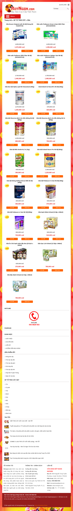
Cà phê (7, 387)
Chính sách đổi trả (30, 476)
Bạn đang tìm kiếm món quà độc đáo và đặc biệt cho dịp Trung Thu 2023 (30, 453)
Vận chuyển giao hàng (31, 473)
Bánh (7, 394)
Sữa (6, 403)
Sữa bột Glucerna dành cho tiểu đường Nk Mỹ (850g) (19, 119)
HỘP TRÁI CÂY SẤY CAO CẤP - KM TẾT (21, 421)
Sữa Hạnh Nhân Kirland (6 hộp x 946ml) (50, 212)
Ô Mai (7, 407)
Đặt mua (27, 51)
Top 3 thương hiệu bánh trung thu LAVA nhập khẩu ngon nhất (26, 458)
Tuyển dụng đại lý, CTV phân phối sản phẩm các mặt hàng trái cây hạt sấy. (30, 426)
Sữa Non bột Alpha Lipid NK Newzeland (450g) (19, 87)
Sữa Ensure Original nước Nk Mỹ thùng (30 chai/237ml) (19, 25)
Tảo (6, 390)
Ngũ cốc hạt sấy (10, 376)
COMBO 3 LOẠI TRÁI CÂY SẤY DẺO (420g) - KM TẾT (25, 441)
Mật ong (7, 410)
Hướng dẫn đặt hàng (31, 471)
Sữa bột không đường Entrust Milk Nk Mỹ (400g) (20, 181)
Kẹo (6, 397)
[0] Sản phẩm (63, 4)
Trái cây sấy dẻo (10, 360)
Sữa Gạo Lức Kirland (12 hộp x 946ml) (50, 243)
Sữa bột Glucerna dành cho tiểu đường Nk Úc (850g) (50, 119)
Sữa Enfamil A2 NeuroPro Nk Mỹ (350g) (50, 87)
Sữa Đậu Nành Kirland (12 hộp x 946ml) (19, 275)
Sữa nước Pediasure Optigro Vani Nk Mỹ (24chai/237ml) (50, 56)
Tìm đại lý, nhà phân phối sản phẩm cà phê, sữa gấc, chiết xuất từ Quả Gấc (31, 431)
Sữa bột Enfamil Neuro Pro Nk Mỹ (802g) (49, 149)
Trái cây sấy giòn (10, 363)
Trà (6, 384)
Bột (6, 400)
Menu (12, 16)
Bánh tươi (8, 413)
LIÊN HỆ (7, 345)
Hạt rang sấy (9, 366)
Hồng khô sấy (9, 356)
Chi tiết (12, 51)
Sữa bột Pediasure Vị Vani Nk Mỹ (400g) (50, 181)
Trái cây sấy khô (10, 369)
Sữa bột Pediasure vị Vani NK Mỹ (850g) (19, 212)
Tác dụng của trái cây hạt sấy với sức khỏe (22, 436)
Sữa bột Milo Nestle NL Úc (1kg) (20, 149)
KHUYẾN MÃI (9, 342)
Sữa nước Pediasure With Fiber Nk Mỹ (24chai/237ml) (20, 56)
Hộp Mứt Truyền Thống (12, 372)
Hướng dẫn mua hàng (31, 469)
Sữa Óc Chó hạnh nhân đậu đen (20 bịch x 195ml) (19, 244)
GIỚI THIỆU (8, 338)
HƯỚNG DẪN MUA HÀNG (12, 348)
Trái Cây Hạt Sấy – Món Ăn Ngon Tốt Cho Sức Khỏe (24, 446)
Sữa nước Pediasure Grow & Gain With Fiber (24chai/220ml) (51, 25)
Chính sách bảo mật (30, 478)
